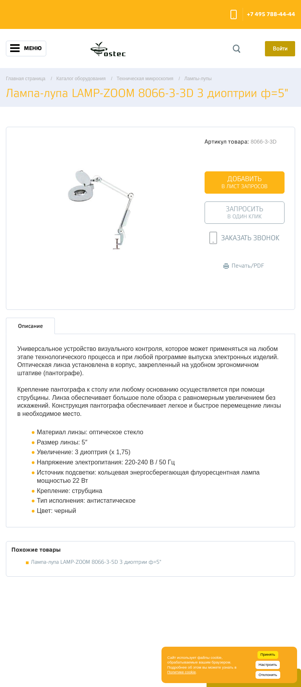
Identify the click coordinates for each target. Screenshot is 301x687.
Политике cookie (181, 672)
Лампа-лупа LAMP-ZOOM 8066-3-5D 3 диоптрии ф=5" (96, 562)
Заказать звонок (233, 14)
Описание (30, 326)
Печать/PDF (243, 266)
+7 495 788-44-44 (271, 14)
